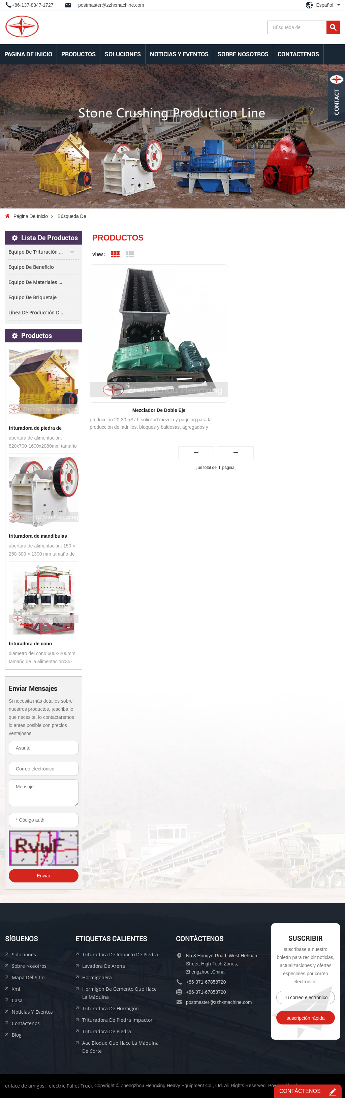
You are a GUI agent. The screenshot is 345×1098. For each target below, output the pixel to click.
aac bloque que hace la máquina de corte (120, 1047)
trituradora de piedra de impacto (35, 428)
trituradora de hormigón (110, 1008)
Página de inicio (28, 54)
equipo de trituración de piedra (43, 252)
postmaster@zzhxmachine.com (111, 5)
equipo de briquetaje (32, 297)
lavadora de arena (103, 966)
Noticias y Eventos (179, 54)
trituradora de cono (30, 643)
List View (129, 254)
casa (17, 1000)
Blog (17, 1035)
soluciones (123, 54)
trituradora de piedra (106, 1031)
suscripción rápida (306, 1018)
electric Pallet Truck (71, 1085)
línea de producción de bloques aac (43, 312)
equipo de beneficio (31, 267)
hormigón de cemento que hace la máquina (119, 993)
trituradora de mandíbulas (38, 536)
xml (16, 989)
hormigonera (97, 977)
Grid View (115, 254)
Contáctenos (298, 54)
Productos (78, 54)
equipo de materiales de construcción (43, 282)
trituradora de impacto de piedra (120, 954)
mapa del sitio (28, 977)
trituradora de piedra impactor (117, 1020)
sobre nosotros (243, 54)
